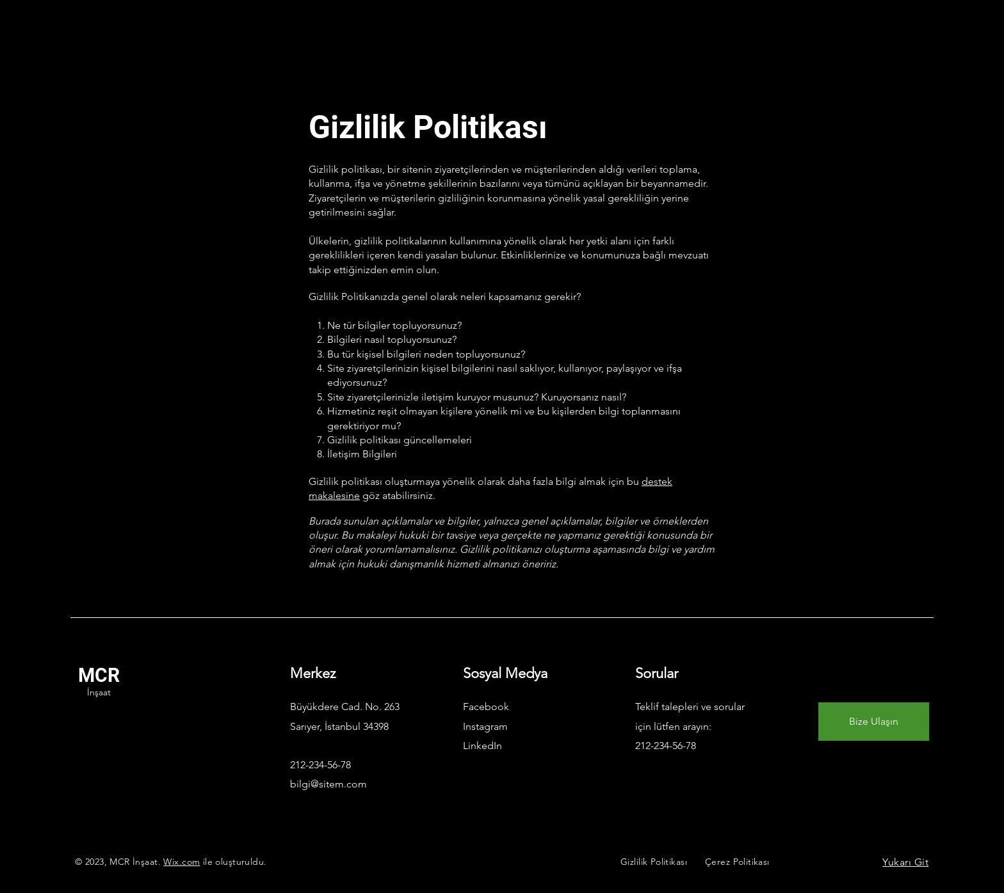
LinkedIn (482, 745)
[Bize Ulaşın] (873, 721)
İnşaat (99, 692)
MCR (99, 675)
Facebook (486, 706)
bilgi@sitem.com (328, 784)
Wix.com (181, 861)
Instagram (485, 726)
